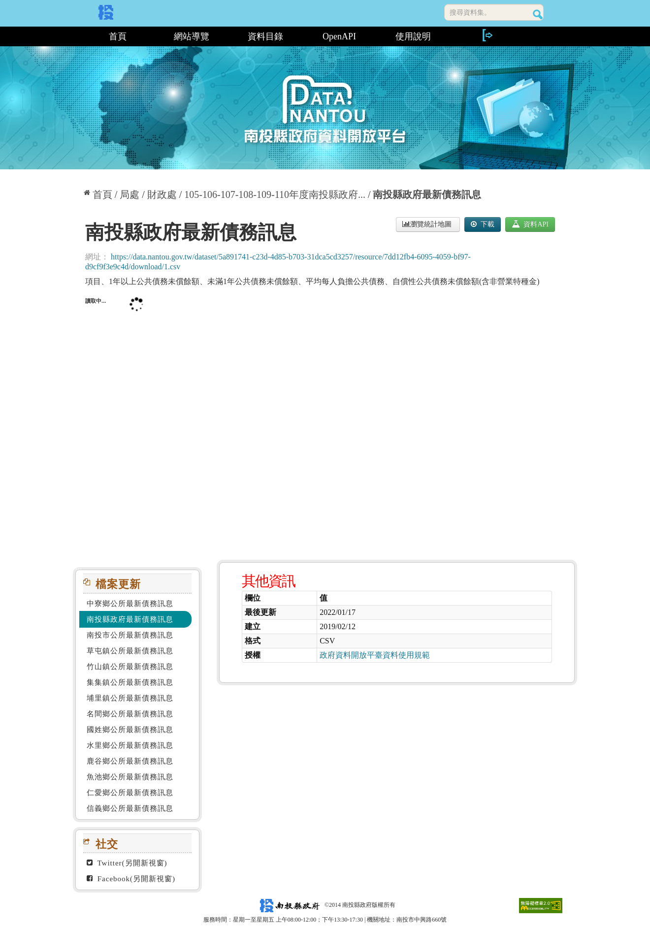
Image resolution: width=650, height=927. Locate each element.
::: (76, 36)
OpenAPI (339, 36)
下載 (482, 224)
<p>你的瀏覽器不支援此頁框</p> (325, 419)
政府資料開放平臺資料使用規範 (375, 655)
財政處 (162, 194)
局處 (129, 194)
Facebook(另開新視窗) (131, 879)
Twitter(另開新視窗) (127, 863)
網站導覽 (191, 36)
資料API (530, 224)
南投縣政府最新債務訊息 (427, 194)
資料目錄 (265, 36)
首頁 (118, 36)
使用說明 (413, 36)
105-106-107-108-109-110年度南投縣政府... (274, 194)
